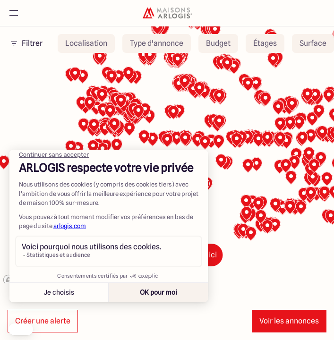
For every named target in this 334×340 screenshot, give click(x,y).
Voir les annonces (289, 320)
